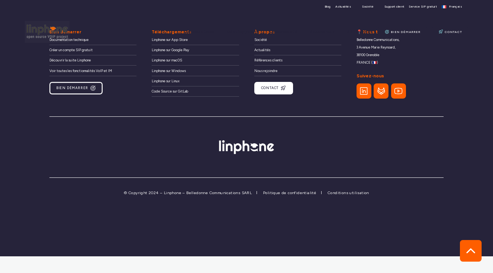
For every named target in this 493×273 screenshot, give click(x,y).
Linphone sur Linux (165, 81)
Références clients (268, 60)
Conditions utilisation (348, 191)
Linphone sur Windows (169, 71)
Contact (450, 32)
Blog (328, 6)
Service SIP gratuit (423, 6)
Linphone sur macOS (167, 60)
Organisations (204, 32)
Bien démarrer (403, 32)
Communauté (287, 32)
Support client (394, 6)
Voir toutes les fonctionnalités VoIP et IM (80, 71)
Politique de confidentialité (289, 191)
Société (368, 6)
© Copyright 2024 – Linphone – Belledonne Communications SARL (188, 191)
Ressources (325, 32)
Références (361, 32)
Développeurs (246, 32)
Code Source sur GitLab (170, 91)
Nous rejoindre (265, 71)
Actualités (343, 6)
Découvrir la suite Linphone (70, 60)
